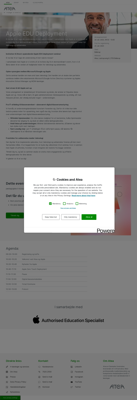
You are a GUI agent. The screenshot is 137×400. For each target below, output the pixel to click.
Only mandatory (70, 217)
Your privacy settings (68, 208)
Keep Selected (51, 217)
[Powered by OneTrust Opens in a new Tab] (105, 229)
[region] (69, 200)
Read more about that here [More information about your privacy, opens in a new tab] (83, 195)
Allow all (89, 217)
